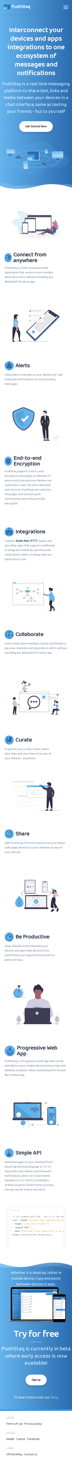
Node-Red (22, 541)
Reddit (10, 1439)
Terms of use (14, 1423)
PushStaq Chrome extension (29, 843)
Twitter (21, 1439)
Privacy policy (33, 1423)
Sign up (36, 1379)
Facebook (33, 1439)
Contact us (30, 1454)
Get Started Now (36, 126)
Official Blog (14, 1454)
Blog (54, 1397)
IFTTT (33, 541)
